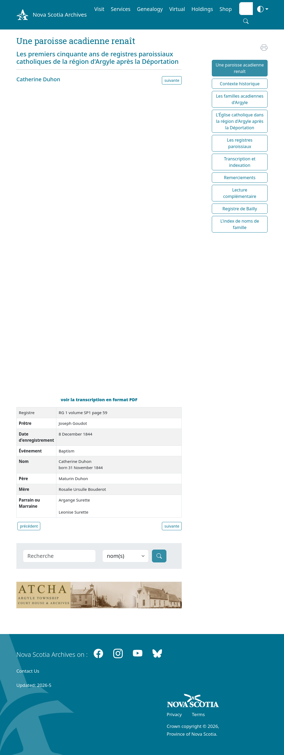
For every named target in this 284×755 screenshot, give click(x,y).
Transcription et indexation (240, 162)
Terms (198, 714)
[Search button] (246, 21)
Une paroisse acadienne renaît (240, 68)
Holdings (202, 9)
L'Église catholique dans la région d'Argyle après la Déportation (240, 121)
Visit (99, 9)
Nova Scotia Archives (60, 14)
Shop (226, 9)
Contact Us (27, 671)
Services (120, 9)
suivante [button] (171, 80)
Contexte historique (240, 84)
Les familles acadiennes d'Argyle (239, 99)
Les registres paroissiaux (240, 143)
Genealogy (150, 9)
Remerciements (239, 178)
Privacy (174, 714)
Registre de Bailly (240, 209)
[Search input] (246, 8)
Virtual (177, 9)
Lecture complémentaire (239, 193)
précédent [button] (29, 526)
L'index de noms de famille (239, 224)
